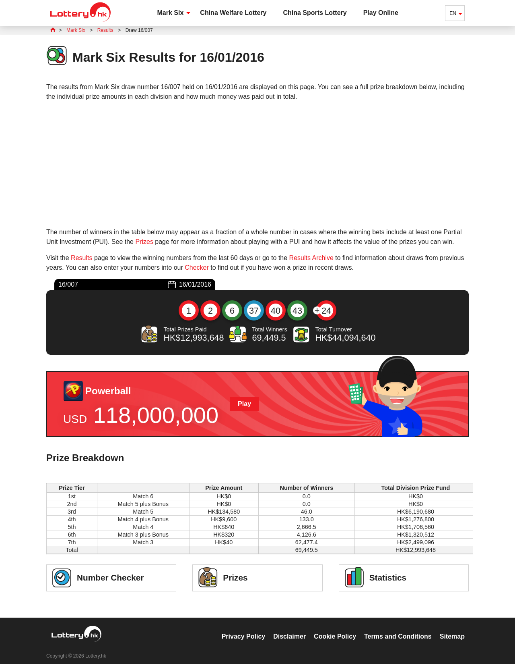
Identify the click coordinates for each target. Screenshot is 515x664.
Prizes (144, 241)
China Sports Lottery (314, 12)
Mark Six (170, 12)
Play (244, 403)
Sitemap (452, 627)
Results (81, 257)
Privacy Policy (244, 627)
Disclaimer (289, 627)
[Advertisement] (257, 164)
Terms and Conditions (398, 627)
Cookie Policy (335, 627)
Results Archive (311, 257)
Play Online (380, 12)
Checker (197, 267)
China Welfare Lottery (233, 12)
